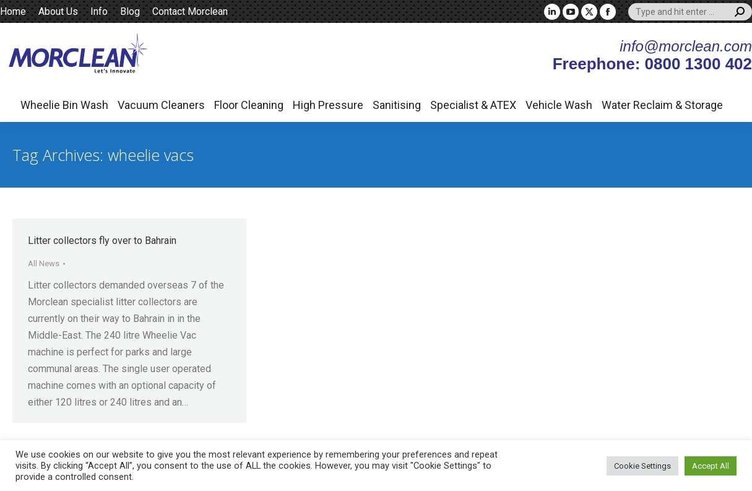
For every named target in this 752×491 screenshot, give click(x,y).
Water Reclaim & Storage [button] (662, 104)
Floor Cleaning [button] (248, 104)
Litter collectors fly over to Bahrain (102, 240)
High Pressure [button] (328, 104)
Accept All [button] (710, 466)
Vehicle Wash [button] (558, 104)
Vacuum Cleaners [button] (161, 104)
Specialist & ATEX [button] (473, 104)
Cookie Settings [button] (642, 466)
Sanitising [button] (397, 104)
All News (43, 263)
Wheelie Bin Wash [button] (64, 104)
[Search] (690, 11)
